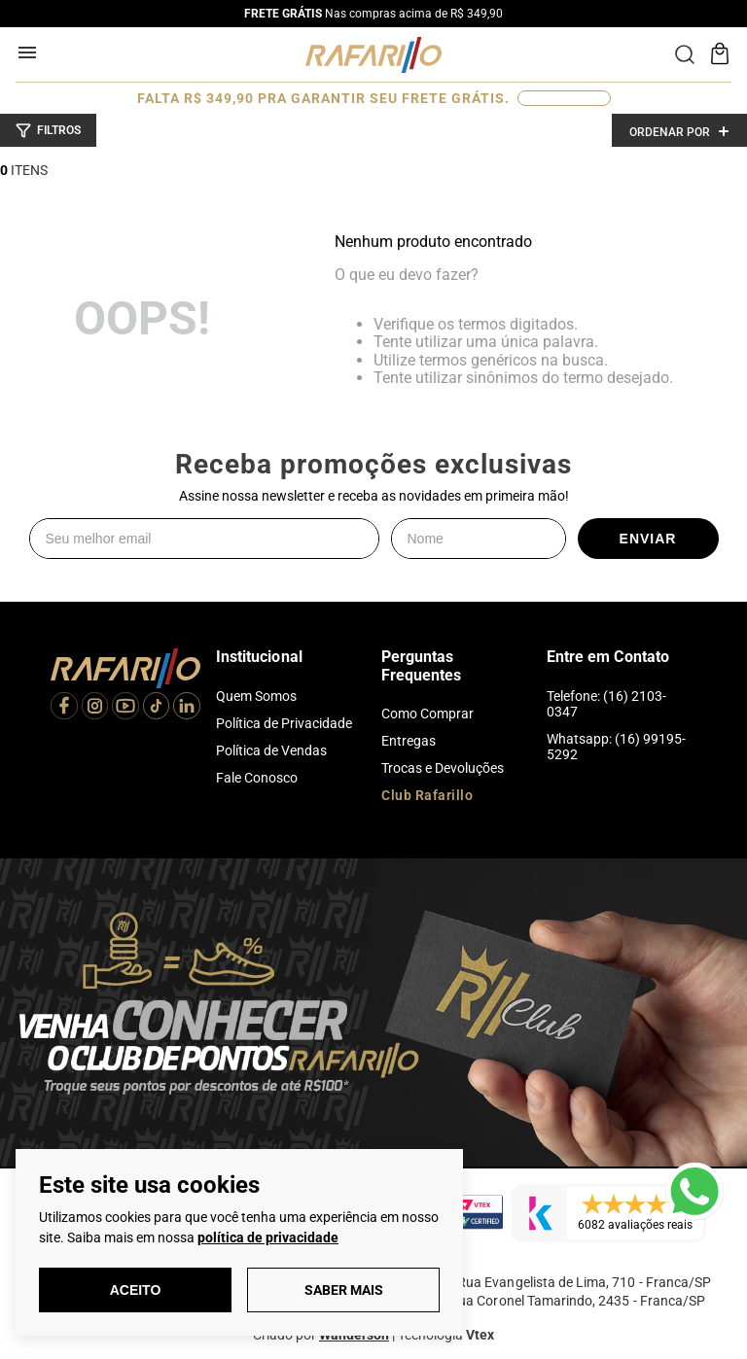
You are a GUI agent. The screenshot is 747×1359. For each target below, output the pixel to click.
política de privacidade (267, 1237)
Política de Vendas (271, 750)
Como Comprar (427, 713)
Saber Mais (343, 1290)
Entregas (408, 741)
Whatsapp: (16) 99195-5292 (616, 746)
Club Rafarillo (427, 795)
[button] (48, 130)
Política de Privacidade (284, 723)
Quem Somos (256, 696)
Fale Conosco (257, 777)
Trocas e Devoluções (442, 768)
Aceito (135, 1290)
